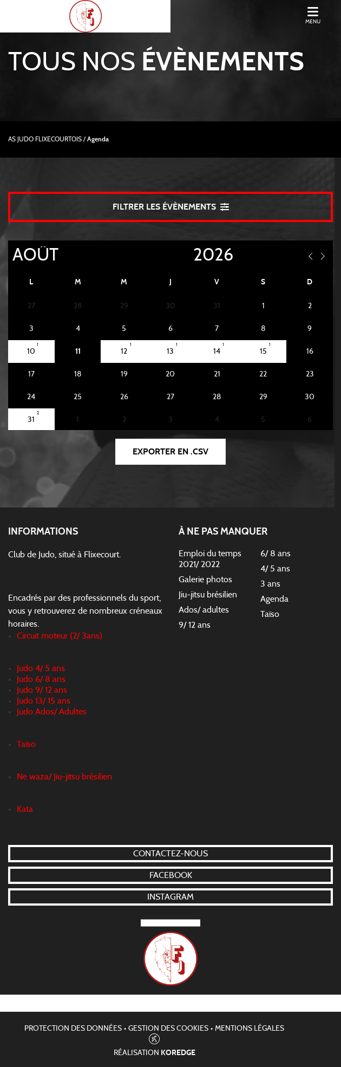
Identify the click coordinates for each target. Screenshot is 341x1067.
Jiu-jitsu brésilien (208, 594)
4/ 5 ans (275, 568)
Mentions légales (249, 1028)
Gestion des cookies (168, 1028)
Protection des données (73, 1028)
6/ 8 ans (275, 553)
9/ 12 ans (195, 625)
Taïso (269, 614)
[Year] (184, 255)
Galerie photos (205, 579)
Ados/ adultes (204, 610)
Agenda (274, 599)
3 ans (270, 584)
